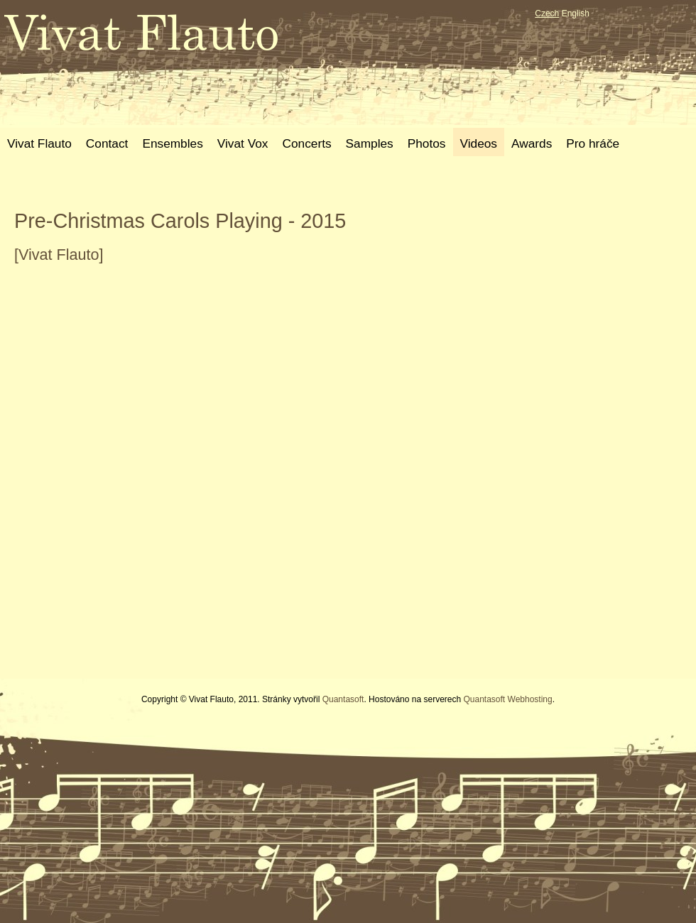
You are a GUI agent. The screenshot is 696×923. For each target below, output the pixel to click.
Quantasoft (343, 699)
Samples (369, 143)
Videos (478, 143)
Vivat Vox (242, 143)
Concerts (306, 143)
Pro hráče (592, 143)
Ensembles (172, 143)
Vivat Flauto (39, 143)
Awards (531, 143)
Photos (427, 143)
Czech (547, 13)
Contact (107, 143)
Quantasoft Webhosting (507, 699)
